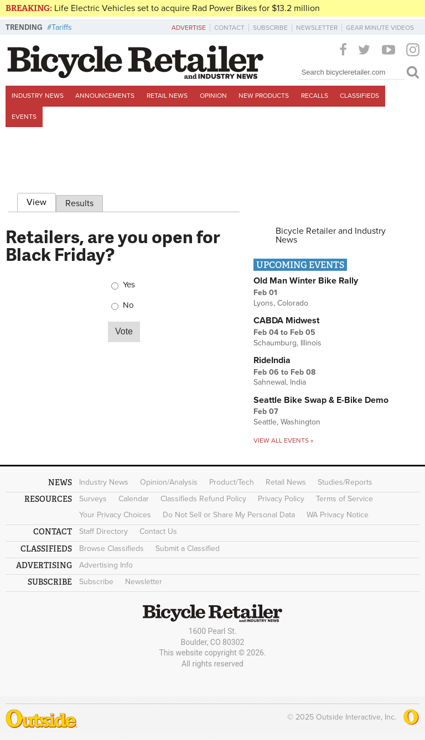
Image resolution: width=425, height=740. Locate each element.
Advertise (189, 28)
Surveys (93, 498)
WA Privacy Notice (338, 514)
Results (79, 203)
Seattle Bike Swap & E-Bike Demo (320, 400)
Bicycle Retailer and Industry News (331, 235)
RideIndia (272, 360)
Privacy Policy (281, 498)
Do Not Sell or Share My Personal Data (229, 514)
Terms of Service (344, 498)
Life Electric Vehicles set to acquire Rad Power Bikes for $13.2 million (187, 8)
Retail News (167, 95)
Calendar (133, 498)
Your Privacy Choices (115, 514)
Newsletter (317, 28)
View (41, 200)
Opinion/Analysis (169, 482)
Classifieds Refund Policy (203, 498)
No (128, 305)
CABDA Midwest (286, 320)
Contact (229, 28)
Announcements (104, 95)
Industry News (38, 95)
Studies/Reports (345, 482)
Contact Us (158, 531)
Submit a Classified (188, 548)
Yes (129, 285)
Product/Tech (231, 482)
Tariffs (61, 27)
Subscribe (270, 28)
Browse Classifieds (111, 548)
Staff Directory (103, 531)
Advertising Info (106, 565)
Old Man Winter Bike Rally (305, 280)
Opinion (213, 95)
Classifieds (359, 95)
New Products (264, 95)
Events (24, 116)
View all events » (283, 440)
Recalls (314, 95)
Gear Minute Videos (380, 28)
